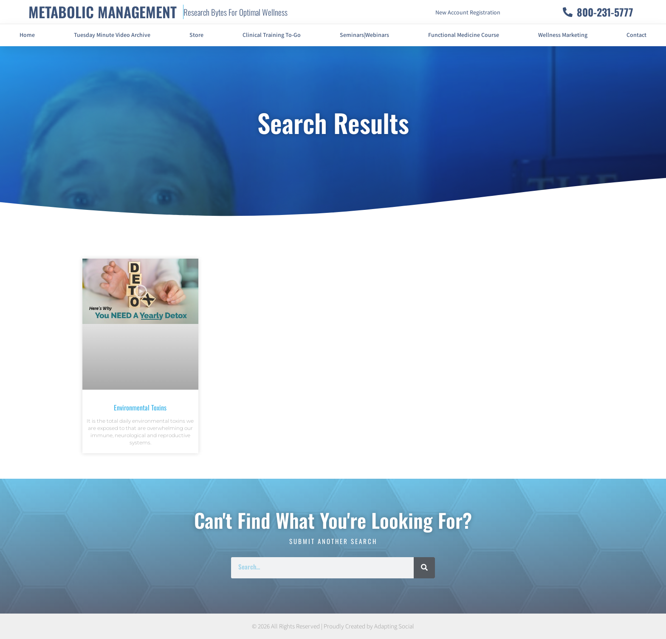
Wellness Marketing (562, 35)
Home (27, 35)
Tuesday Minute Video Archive (112, 35)
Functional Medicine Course (463, 35)
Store (196, 35)
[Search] (424, 567)
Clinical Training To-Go (272, 35)
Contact (636, 35)
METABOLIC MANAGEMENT (102, 11)
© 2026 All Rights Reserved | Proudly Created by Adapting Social (333, 626)
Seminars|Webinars (364, 35)
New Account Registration (467, 13)
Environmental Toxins (140, 407)
